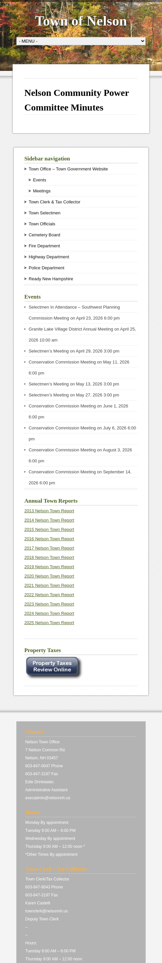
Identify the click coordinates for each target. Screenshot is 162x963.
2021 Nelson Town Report (49, 585)
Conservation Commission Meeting (62, 362)
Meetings (42, 190)
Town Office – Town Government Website (68, 168)
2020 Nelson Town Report (49, 576)
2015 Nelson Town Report (49, 529)
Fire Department (44, 245)
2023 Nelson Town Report (49, 604)
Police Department (46, 267)
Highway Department (49, 256)
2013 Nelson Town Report (49, 510)
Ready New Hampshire (51, 278)
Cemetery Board (44, 234)
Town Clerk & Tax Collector (54, 201)
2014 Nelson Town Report (49, 520)
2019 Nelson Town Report (49, 566)
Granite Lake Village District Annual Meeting (71, 329)
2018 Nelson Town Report (49, 557)
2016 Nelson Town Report (49, 538)
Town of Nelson (81, 21)
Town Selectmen (44, 212)
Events (39, 179)
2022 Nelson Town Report (49, 594)
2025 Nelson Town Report (49, 622)
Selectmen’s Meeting (49, 351)
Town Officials (42, 223)
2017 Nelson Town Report (49, 548)
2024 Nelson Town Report (49, 613)
